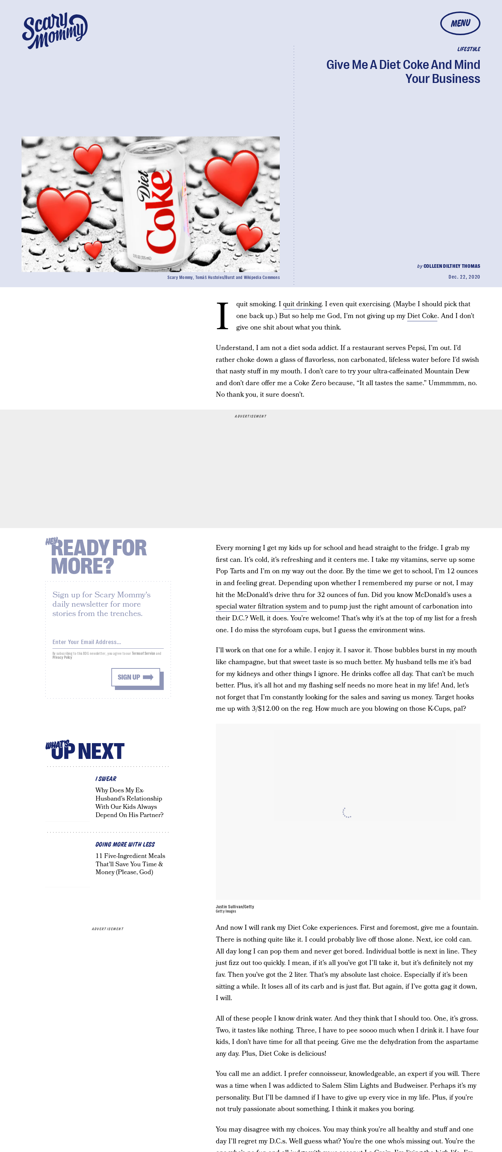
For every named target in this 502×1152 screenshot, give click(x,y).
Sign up (129, 681)
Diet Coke (422, 316)
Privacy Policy (62, 661)
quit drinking (302, 304)
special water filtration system (261, 606)
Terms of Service (143, 657)
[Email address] (108, 644)
